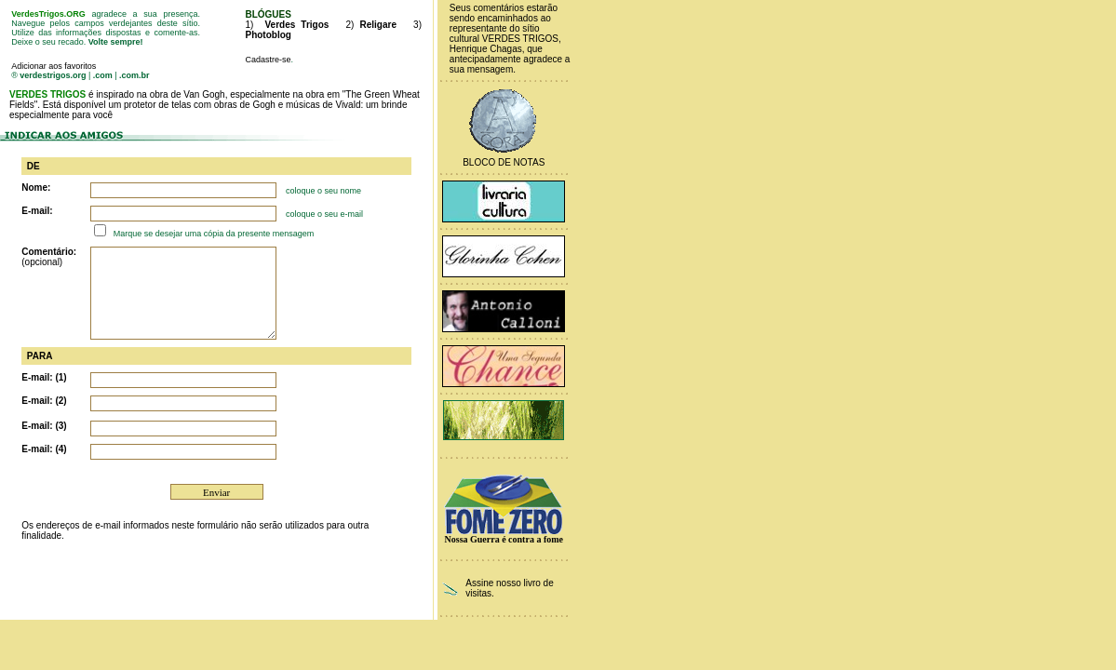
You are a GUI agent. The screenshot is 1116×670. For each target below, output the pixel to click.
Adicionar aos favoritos (53, 66)
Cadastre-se (267, 59)
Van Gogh (203, 94)
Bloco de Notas (504, 162)
